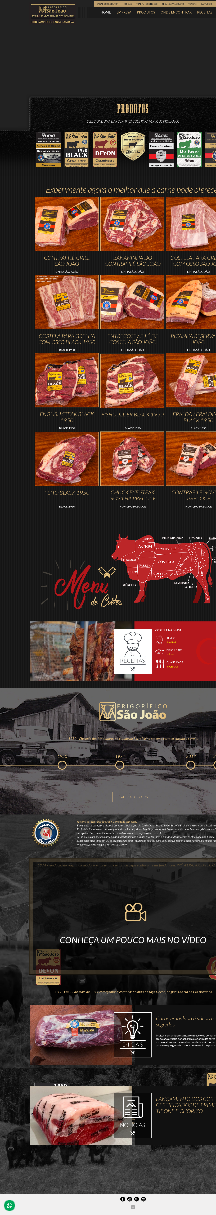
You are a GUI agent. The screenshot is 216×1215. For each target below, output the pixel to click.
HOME (106, 12)
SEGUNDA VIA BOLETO (173, 4)
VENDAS (192, 4)
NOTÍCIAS (127, 4)
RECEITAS (204, 12)
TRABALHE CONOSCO (147, 4)
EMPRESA (123, 12)
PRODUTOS (146, 12)
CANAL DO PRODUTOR (107, 4)
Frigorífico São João (52, 13)
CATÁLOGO (206, 4)
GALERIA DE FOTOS (133, 797)
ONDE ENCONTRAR (176, 12)
